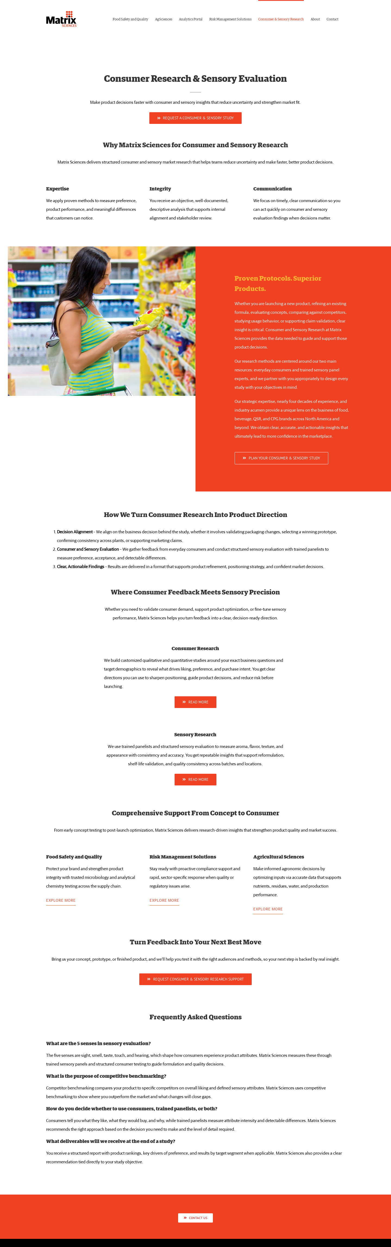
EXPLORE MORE (61, 901)
